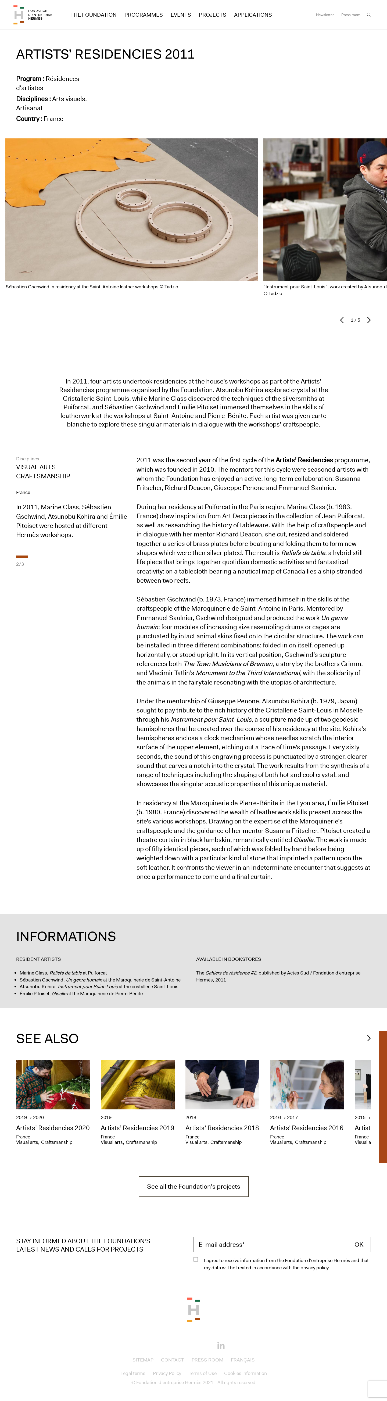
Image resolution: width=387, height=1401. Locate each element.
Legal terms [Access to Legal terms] (132, 1373)
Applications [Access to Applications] (253, 14)
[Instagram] (184, 1345)
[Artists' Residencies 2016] (309, 1104)
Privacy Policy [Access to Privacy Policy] (167, 1373)
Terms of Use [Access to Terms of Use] (203, 1373)
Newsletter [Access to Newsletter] (325, 14)
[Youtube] (203, 1345)
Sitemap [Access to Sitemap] (142, 1360)
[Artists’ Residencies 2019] (140, 1104)
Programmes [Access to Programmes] (143, 14)
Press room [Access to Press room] (350, 14)
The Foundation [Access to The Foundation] (93, 14)
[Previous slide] (343, 320)
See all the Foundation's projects (193, 1186)
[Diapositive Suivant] (367, 1038)
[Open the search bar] (369, 14)
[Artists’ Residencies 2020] (55, 1104)
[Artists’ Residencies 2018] (225, 1104)
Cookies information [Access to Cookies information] (245, 1373)
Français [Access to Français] (243, 1360)
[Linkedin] (221, 1346)
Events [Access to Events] (181, 14)
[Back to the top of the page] (193, 1309)
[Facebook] (166, 1345)
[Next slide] (367, 320)
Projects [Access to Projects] (212, 14)
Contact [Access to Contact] (172, 1360)
